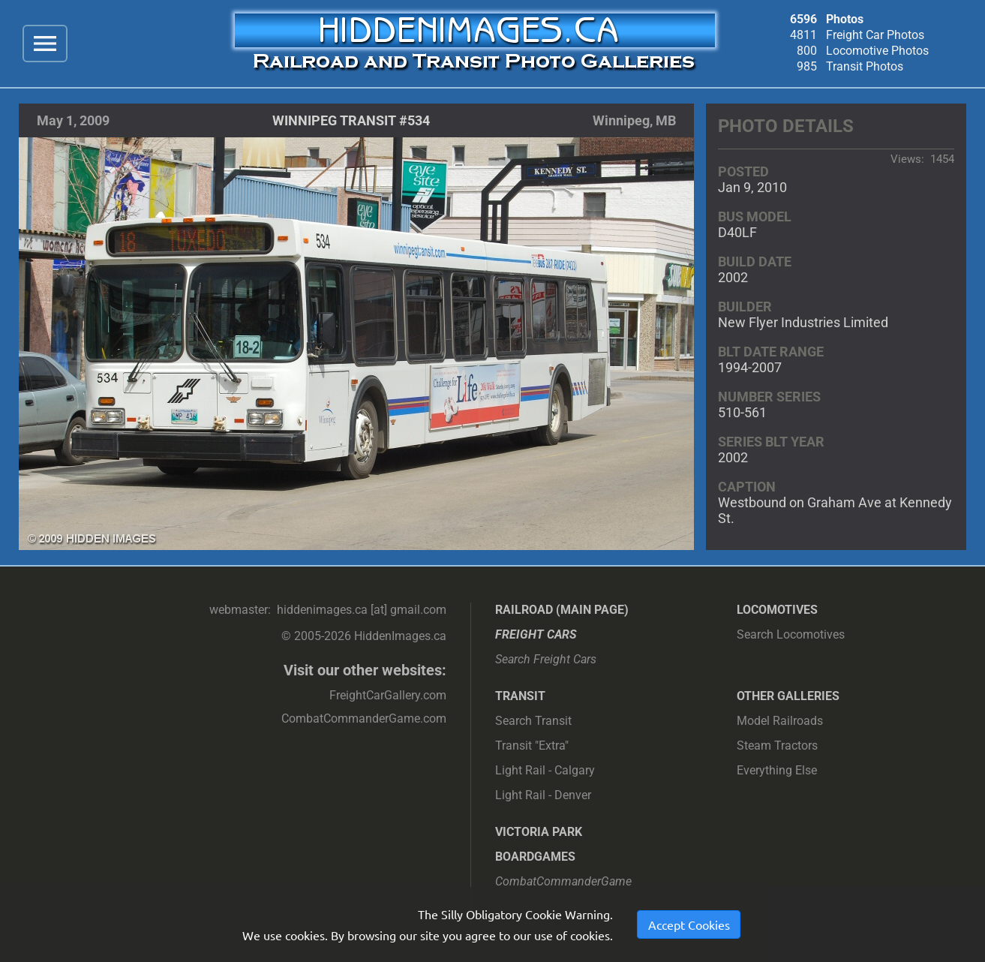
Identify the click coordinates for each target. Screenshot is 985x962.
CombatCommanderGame (563, 881)
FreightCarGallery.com (387, 695)
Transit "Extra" (532, 745)
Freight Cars (536, 634)
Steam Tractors (777, 745)
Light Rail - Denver (543, 795)
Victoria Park (538, 832)
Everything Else (777, 770)
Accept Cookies (689, 924)
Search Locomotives (791, 634)
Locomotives (777, 610)
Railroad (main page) (562, 610)
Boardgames (535, 856)
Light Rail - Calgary (545, 770)
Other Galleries (788, 696)
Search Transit (533, 721)
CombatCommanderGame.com (363, 718)
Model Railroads (780, 721)
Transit (520, 696)
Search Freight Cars (545, 659)
